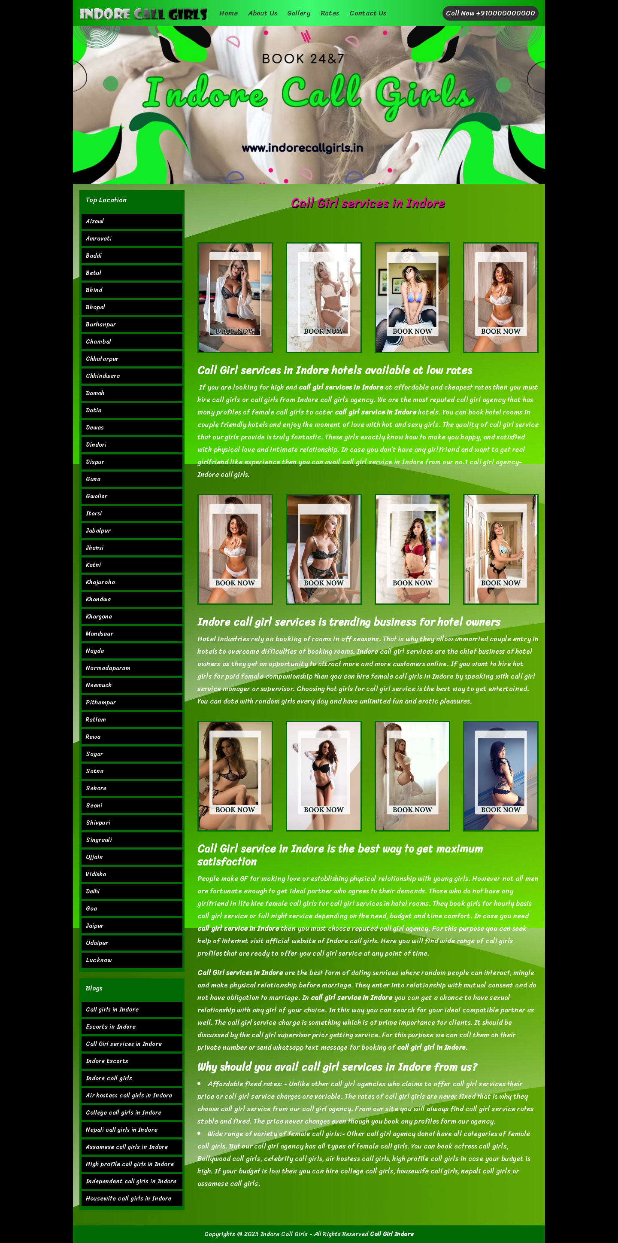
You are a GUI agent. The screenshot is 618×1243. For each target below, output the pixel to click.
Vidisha (96, 874)
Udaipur (97, 943)
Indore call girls (109, 1078)
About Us (262, 13)
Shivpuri (98, 822)
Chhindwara (103, 376)
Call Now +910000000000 (490, 13)
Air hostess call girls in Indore (129, 1095)
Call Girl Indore (392, 1234)
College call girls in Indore (123, 1112)
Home (228, 13)
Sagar (94, 754)
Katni (93, 565)
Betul (93, 273)
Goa (91, 908)
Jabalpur (98, 530)
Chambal (98, 341)
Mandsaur (99, 633)
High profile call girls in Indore (130, 1164)
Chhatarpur (102, 358)
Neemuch (99, 685)
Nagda (95, 651)
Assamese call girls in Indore (127, 1147)
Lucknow (99, 960)
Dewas (95, 427)
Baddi (94, 255)
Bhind (94, 290)
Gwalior (96, 496)
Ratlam (96, 719)
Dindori (96, 444)
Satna (94, 771)
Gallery (298, 13)
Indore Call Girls (284, 1234)
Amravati (99, 238)
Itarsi (94, 513)
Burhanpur (101, 324)
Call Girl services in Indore (124, 1044)
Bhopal (95, 307)
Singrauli (99, 840)
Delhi (93, 891)
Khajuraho (100, 582)
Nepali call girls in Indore (122, 1129)
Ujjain (94, 857)
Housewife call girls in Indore (128, 1198)
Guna (93, 479)
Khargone (99, 616)
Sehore (96, 788)
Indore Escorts (107, 1061)
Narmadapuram (108, 668)
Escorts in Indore (111, 1026)
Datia (94, 410)
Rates (330, 13)
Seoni (94, 805)
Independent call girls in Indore (131, 1181)
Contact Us (367, 13)
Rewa (93, 736)
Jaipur (94, 925)
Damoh (95, 393)
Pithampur (101, 702)
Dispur (95, 462)
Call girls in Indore (112, 1009)
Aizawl (95, 221)
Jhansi (94, 547)
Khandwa (98, 599)
